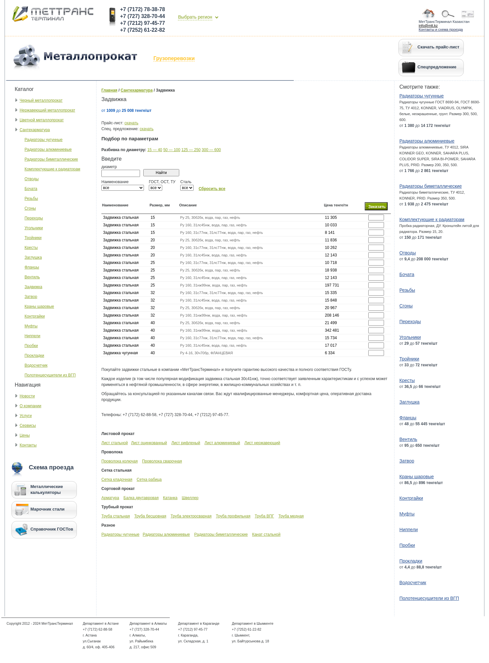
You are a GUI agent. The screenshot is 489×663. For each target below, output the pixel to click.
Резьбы (31, 198)
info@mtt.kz (428, 25)
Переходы (34, 218)
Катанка (170, 498)
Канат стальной (266, 534)
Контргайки (35, 316)
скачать (131, 123)
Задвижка (33, 287)
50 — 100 (171, 150)
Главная (109, 90)
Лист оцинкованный (149, 443)
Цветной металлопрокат (42, 120)
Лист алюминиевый (222, 443)
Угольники (34, 228)
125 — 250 (191, 150)
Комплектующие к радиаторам (52, 169)
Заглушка (33, 257)
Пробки (31, 345)
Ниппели (32, 336)
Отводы (32, 179)
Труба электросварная (191, 516)
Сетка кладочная (116, 479)
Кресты (31, 247)
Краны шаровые (39, 306)
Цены (25, 435)
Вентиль (32, 277)
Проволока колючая (119, 461)
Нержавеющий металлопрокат (47, 110)
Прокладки (34, 355)
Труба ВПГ (264, 516)
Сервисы (28, 425)
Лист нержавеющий (262, 443)
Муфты (31, 326)
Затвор (31, 296)
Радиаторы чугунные (43, 139)
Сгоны (30, 208)
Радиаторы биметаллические (51, 159)
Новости (27, 396)
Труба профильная (233, 516)
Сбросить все (212, 188)
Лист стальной (114, 443)
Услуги (26, 415)
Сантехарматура (35, 130)
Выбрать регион (195, 17)
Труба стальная (115, 516)
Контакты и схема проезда (441, 29)
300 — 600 (211, 150)
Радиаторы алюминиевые (48, 149)
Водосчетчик (36, 365)
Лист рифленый (185, 443)
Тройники (33, 238)
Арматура (110, 498)
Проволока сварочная (162, 461)
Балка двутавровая (141, 498)
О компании (30, 406)
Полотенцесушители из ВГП (50, 375)
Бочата (31, 188)
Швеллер (190, 498)
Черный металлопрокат (41, 100)
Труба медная (291, 516)
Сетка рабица (149, 479)
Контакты (28, 445)
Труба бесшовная (150, 516)
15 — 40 (154, 150)
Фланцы (32, 267)
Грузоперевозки (174, 58)
